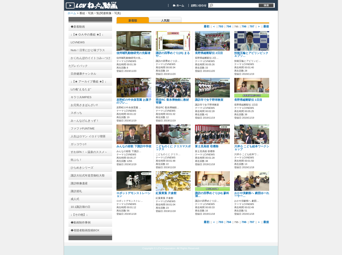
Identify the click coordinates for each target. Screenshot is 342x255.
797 (252, 26)
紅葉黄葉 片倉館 (166, 193)
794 (228, 26)
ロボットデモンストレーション (133, 195)
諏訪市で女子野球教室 (209, 99)
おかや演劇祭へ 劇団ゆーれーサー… (251, 195)
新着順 (132, 20)
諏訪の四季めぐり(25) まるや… (173, 54)
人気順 (165, 20)
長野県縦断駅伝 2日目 (209, 53)
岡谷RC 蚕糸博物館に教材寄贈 (172, 101)
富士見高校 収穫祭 (207, 146)
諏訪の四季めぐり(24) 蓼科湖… (212, 195)
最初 (206, 26)
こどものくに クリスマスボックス (173, 148)
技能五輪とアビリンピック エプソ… (251, 54)
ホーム (72, 13)
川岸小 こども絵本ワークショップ (251, 148)
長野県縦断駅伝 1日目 (248, 99)
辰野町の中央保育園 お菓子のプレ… (133, 101)
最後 (266, 26)
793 (220, 26)
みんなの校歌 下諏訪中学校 (133, 146)
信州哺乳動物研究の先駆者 (133, 53)
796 (243, 26)
